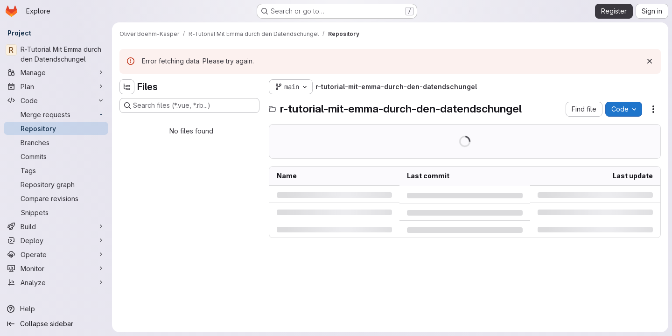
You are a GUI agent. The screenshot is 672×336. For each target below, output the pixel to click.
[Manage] (56, 72)
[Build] (56, 226)
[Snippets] (56, 212)
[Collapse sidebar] (56, 323)
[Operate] (56, 254)
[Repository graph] (56, 184)
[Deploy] (56, 240)
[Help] (56, 308)
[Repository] (56, 128)
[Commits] (56, 156)
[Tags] (56, 170)
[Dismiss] (649, 61)
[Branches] (56, 142)
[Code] (56, 100)
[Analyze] (56, 282)
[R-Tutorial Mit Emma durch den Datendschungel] (56, 54)
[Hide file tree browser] (126, 86)
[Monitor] (56, 268)
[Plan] (56, 86)
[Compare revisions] (56, 198)
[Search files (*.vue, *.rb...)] (189, 105)
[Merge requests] (56, 114)
